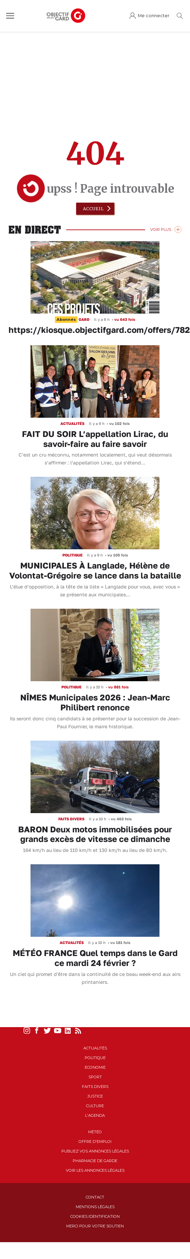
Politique (95, 1057)
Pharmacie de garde (95, 1160)
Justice (95, 1096)
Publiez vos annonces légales (95, 1151)
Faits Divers (95, 1086)
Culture (95, 1105)
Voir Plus (160, 229)
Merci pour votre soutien (95, 1226)
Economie (95, 1067)
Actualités (95, 1048)
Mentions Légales (95, 1206)
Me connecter (153, 15)
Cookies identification (95, 1216)
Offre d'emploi (95, 1141)
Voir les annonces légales (95, 1170)
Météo (95, 1131)
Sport (95, 1077)
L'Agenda (95, 1115)
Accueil (93, 208)
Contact (95, 1197)
